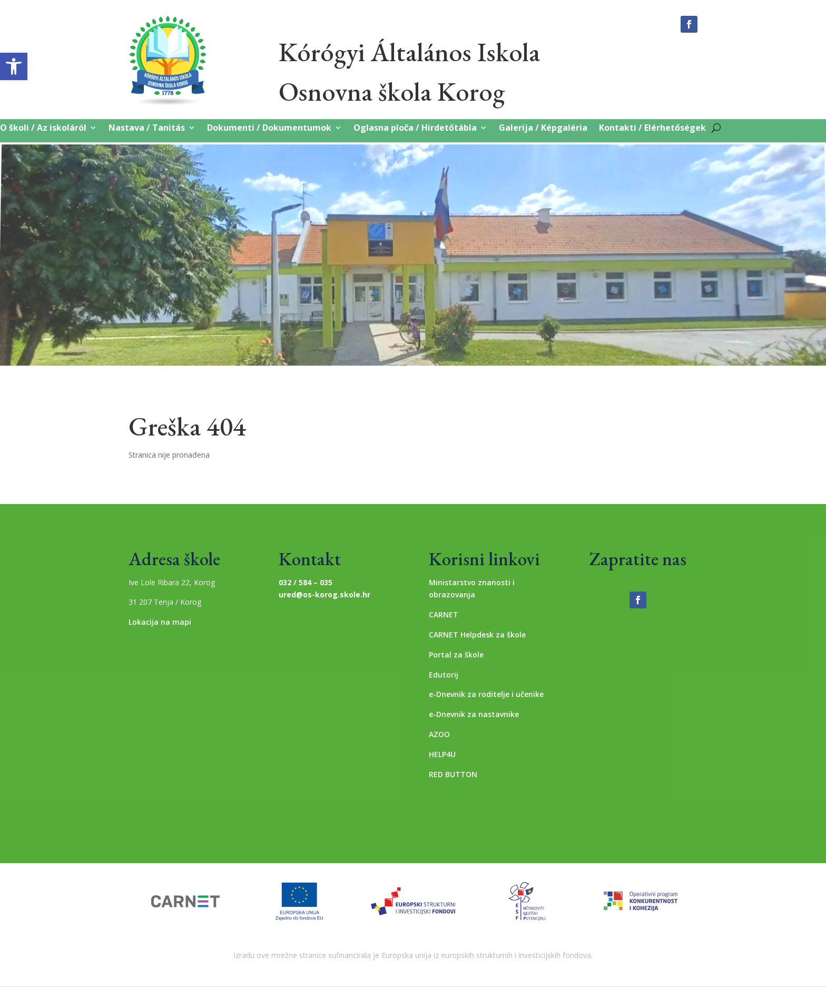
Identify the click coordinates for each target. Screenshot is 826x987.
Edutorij (443, 675)
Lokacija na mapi (160, 622)
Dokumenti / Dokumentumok (269, 128)
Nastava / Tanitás (147, 128)
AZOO (439, 734)
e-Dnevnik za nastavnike (474, 714)
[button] (13, 66)
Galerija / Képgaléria (543, 128)
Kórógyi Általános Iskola (409, 52)
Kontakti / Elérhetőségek (652, 128)
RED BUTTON (453, 774)
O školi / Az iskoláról (43, 128)
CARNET (443, 614)
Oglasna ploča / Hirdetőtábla (415, 128)
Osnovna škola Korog (392, 91)
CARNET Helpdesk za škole (477, 635)
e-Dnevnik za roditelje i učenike (486, 694)
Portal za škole (456, 655)
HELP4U (442, 754)
